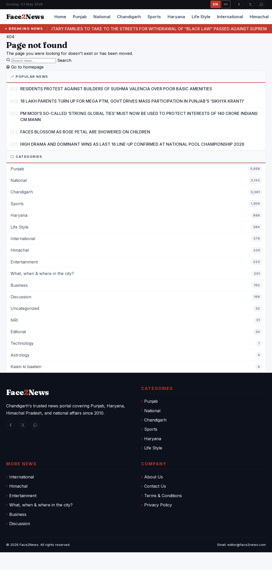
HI (226, 4)
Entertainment (22, 495)
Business (17, 514)
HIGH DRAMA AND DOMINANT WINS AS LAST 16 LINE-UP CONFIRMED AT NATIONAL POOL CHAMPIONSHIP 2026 (132, 144)
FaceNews (27, 392)
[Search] (34, 60)
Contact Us (155, 486)
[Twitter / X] (250, 4)
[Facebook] (239, 4)
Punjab (80, 16)
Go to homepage (25, 67)
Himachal (18, 486)
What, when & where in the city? (41, 504)
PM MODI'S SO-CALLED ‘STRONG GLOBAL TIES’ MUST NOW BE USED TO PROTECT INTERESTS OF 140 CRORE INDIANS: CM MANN (139, 116)
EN (215, 4)
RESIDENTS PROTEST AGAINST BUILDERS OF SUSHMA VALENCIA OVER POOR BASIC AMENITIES (116, 88)
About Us (153, 476)
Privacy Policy (158, 504)
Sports (154, 16)
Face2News (29, 545)
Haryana (176, 16)
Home (60, 16)
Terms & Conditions (163, 495)
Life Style (201, 16)
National (101, 16)
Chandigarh (129, 16)
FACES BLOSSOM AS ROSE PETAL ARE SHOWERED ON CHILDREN (85, 131)
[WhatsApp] (261, 4)
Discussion (19, 523)
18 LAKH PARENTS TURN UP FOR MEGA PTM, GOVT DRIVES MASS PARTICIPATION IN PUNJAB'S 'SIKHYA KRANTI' (132, 101)
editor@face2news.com (246, 545)
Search (64, 60)
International (230, 16)
